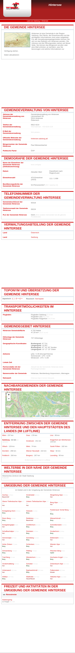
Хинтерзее (39, 299)
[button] (9, 395)
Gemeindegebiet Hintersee (27, 326)
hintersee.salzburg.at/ (39, 139)
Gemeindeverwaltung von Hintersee (36, 110)
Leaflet (36, 416)
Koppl (7, 602)
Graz (28, 435)
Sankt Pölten (55, 446)
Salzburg (34, 237)
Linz (51, 435)
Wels (28, 446)
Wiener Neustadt (32, 451)
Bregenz (29, 455)
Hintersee (55, 4)
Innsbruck (30, 441)
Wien (4, 435)
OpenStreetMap (55, 416)
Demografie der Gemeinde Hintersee (36, 158)
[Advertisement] (37, 83)
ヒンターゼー (17, 299)
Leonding (53, 455)
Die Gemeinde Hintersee (24, 27)
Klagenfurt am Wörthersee (60, 440)
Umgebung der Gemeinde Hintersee (35, 485)
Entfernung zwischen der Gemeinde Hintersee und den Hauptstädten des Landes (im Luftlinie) (37, 427)
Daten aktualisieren (11, 55)
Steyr (52, 451)
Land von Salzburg (33, 21)
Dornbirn (5, 451)
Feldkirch (5, 455)
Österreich (35, 233)
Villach (4, 446)
